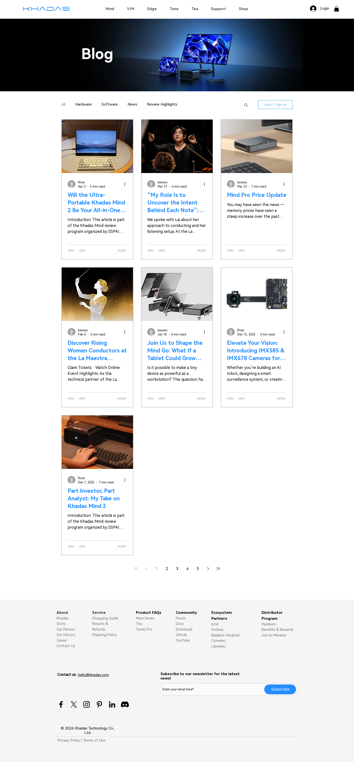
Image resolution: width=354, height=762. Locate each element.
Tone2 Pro (144, 629)
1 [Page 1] (156, 568)
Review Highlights (162, 104)
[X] (73, 704)
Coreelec (218, 641)
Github (181, 635)
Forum (181, 618)
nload (187, 629)
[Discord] (124, 704)
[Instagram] (86, 704)
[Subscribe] (280, 689)
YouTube (183, 640)
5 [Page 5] (198, 568)
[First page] (135, 568)
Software (110, 104)
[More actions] (126, 184)
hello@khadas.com (93, 675)
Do (178, 629)
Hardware (83, 104)
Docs (180, 624)
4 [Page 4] (187, 568)
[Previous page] (146, 568)
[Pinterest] (99, 704)
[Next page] (208, 568)
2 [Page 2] (167, 568)
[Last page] (218, 568)
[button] (336, 9)
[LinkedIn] (112, 704)
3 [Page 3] (177, 568)
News (132, 104)
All (63, 104)
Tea (139, 624)
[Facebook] (61, 704)
